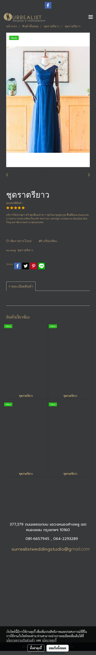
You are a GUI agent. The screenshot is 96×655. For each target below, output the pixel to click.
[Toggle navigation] (90, 17)
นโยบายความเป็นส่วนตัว (20, 640)
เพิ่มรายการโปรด (18, 241)
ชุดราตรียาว (25, 250)
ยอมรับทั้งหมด (57, 648)
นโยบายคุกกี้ (49, 640)
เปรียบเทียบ (48, 241)
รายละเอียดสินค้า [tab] (20, 286)
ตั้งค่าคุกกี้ (36, 648)
